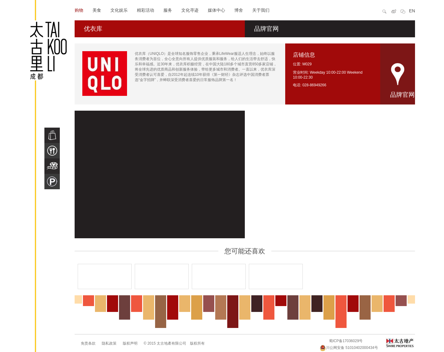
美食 (96, 10)
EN (412, 10)
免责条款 (88, 343)
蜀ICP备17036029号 (346, 341)
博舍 (238, 10)
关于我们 (260, 10)
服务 (167, 10)
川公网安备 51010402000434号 (349, 348)
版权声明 (130, 343)
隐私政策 (109, 343)
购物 (79, 10)
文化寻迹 (190, 10)
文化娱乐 (119, 10)
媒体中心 (216, 10)
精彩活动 (145, 10)
